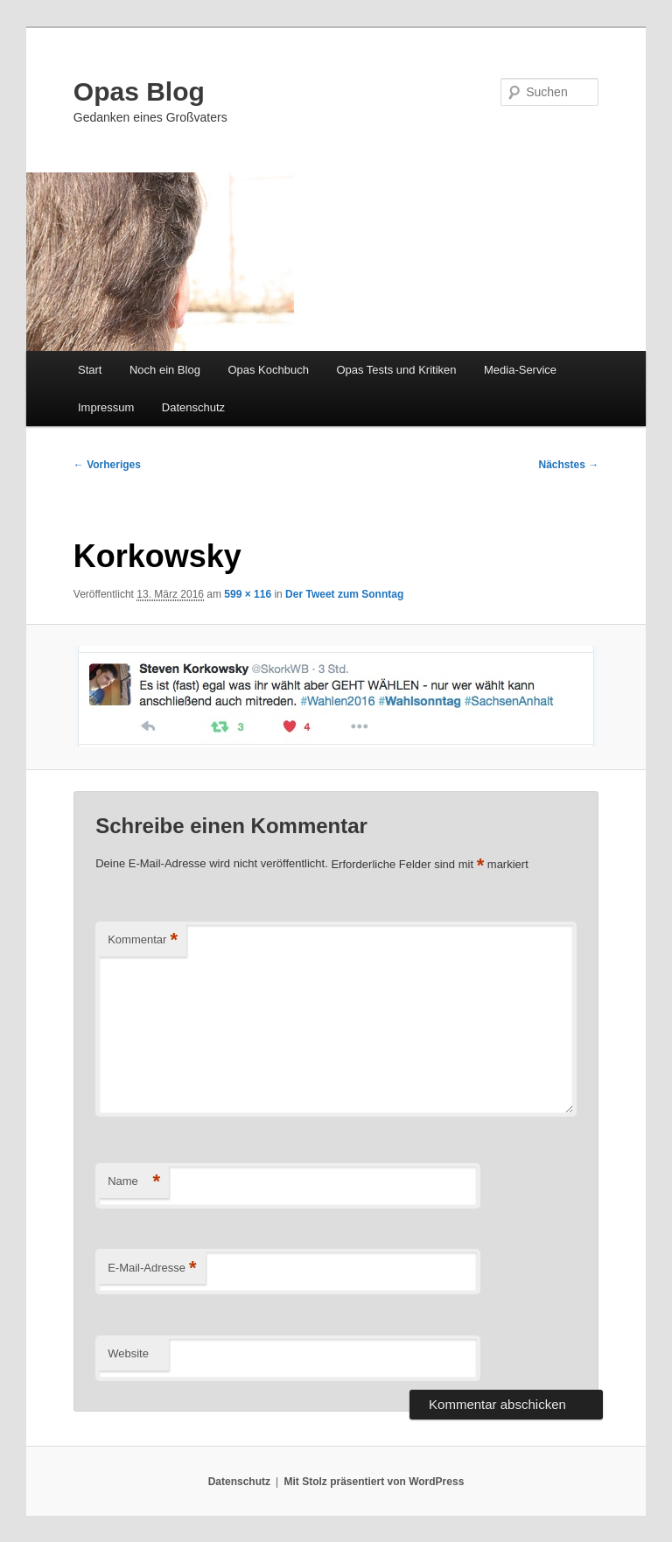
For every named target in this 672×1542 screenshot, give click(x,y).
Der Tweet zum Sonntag (344, 594)
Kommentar (143, 940)
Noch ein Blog (165, 369)
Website (128, 1353)
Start (90, 369)
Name (134, 1182)
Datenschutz (193, 407)
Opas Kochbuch (268, 369)
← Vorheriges (107, 465)
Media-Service (520, 369)
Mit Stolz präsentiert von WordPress (374, 1481)
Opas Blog (139, 91)
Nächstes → (569, 465)
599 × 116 (247, 594)
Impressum (106, 407)
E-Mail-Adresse (152, 1268)
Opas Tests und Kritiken (396, 369)
